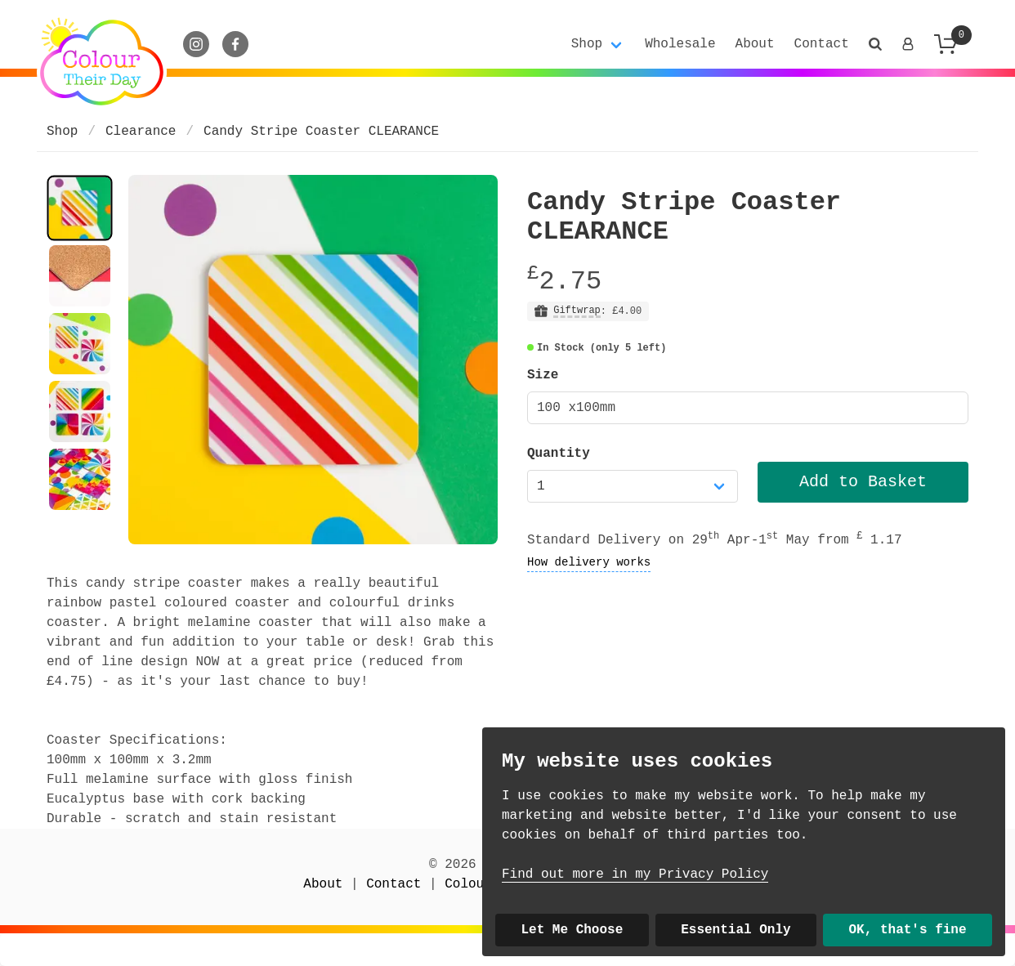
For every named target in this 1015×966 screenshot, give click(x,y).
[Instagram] (196, 44)
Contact (821, 44)
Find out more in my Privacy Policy (635, 874)
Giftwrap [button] (577, 311)
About (755, 44)
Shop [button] (586, 44)
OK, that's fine (908, 930)
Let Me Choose (572, 930)
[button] (875, 44)
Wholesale (680, 44)
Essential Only (735, 930)
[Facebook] (235, 44)
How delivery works (589, 562)
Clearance (140, 131)
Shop (62, 131)
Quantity (558, 453)
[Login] (908, 44)
